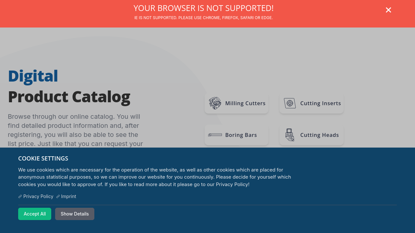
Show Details (75, 213)
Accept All (35, 213)
